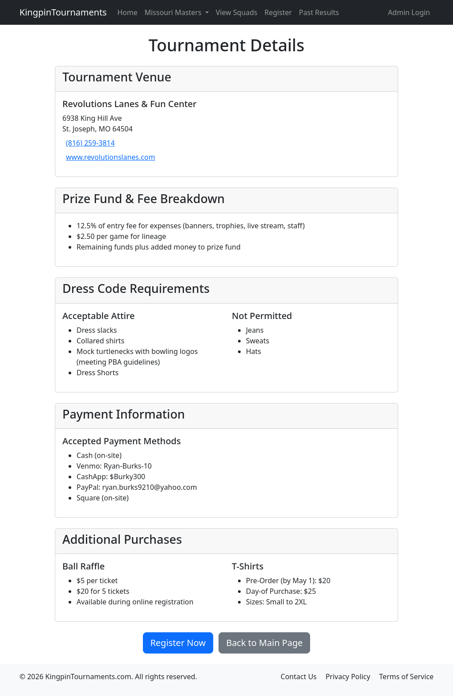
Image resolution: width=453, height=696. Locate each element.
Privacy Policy (348, 676)
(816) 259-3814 (90, 143)
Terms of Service (406, 676)
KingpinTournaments (63, 12)
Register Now (178, 643)
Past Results (319, 12)
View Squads (236, 12)
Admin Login (409, 12)
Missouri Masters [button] (174, 12)
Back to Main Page (264, 643)
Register (278, 12)
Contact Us (298, 676)
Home (127, 12)
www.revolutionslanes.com (110, 157)
